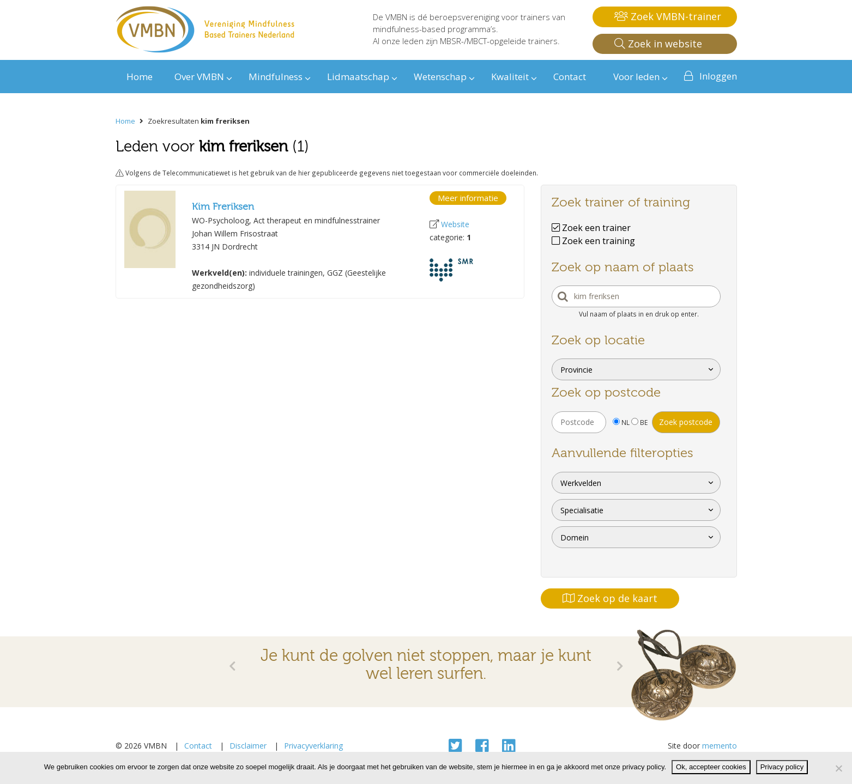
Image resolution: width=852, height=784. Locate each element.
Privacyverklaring (313, 745)
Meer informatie (468, 197)
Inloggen (718, 76)
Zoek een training (593, 241)
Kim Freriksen (223, 206)
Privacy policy (781, 767)
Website (455, 224)
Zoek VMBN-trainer (667, 16)
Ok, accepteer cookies (711, 767)
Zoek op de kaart (610, 598)
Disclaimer (248, 745)
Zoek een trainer (591, 228)
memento (719, 745)
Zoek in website (658, 43)
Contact (198, 745)
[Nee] (838, 768)
